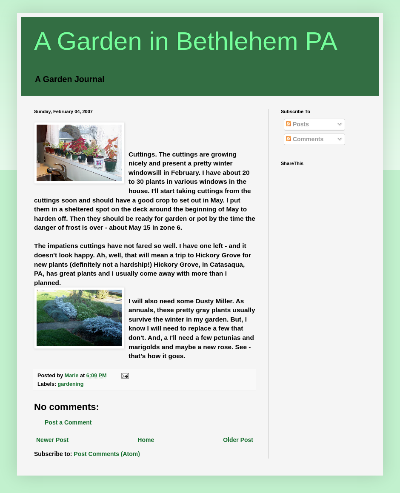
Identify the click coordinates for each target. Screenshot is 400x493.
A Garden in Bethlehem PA (185, 41)
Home (145, 439)
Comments (304, 139)
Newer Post (52, 439)
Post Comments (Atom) (107, 453)
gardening (71, 384)
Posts (297, 124)
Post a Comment (68, 422)
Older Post (238, 439)
